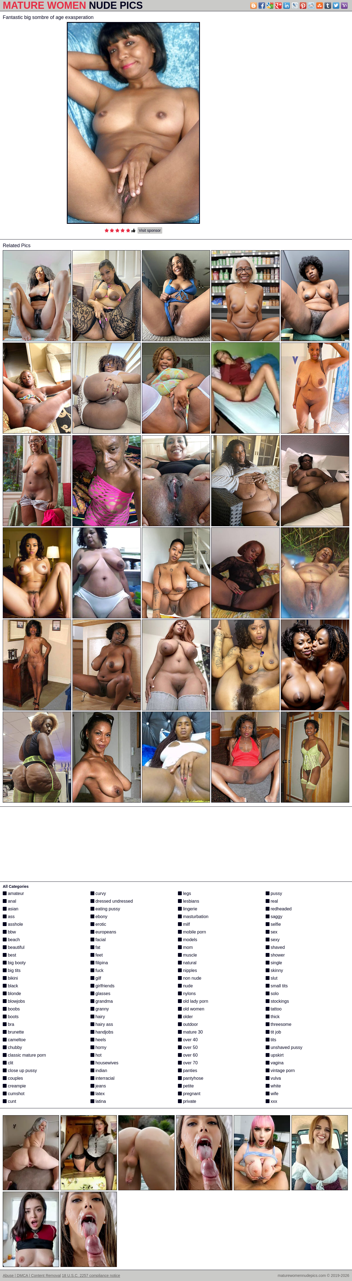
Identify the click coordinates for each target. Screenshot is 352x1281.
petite (186, 1086)
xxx (271, 1101)
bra (8, 1024)
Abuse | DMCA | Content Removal (32, 1275)
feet (96, 955)
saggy (274, 916)
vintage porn (280, 1070)
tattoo (274, 1009)
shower (275, 955)
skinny (274, 970)
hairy (97, 1016)
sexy (273, 939)
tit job (273, 1032)
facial (98, 939)
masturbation (193, 916)
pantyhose (190, 1078)
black (10, 986)
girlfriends (102, 986)
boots (11, 1016)
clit (8, 1062)
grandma (101, 1001)
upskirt (275, 1055)
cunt (9, 1101)
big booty (14, 962)
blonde (12, 993)
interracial (102, 1078)
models (187, 939)
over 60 (188, 1055)
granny (99, 1009)
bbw (9, 932)
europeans (103, 932)
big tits (12, 970)
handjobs (101, 1032)
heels (98, 1039)
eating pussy (105, 909)
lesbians (188, 901)
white (273, 1086)
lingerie (187, 909)
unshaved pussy (284, 1047)
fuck (97, 970)
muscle (187, 955)
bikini (10, 978)
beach (11, 939)
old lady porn (193, 1001)
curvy (98, 893)
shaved (275, 947)
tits (271, 1039)
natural (187, 962)
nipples (187, 970)
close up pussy (20, 1070)
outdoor (188, 1024)
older (185, 1016)
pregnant (189, 1093)
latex (97, 1093)
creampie (14, 1086)
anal (9, 901)
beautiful (13, 947)
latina (98, 1101)
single (274, 962)
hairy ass (101, 1024)
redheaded (279, 909)
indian (98, 1070)
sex (271, 932)
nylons (187, 993)
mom (185, 947)
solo (272, 993)
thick (273, 1016)
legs (184, 893)
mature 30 (190, 1032)
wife (272, 1093)
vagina (275, 1062)
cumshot (13, 1093)
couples (13, 1078)
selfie (273, 924)
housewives (104, 1062)
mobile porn (192, 932)
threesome (279, 1024)
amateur (13, 893)
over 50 (188, 1047)
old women (191, 1009)
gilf (95, 978)
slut (271, 978)
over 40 (188, 1039)
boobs (11, 1009)
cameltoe (14, 1039)
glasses (100, 993)
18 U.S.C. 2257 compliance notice (91, 1275)
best (9, 955)
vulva (273, 1078)
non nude (189, 978)
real (272, 901)
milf (184, 924)
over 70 (188, 1062)
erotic (98, 924)
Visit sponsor (150, 230)
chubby (12, 1047)
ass (9, 916)
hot (96, 1055)
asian (10, 909)
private (187, 1101)
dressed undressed (111, 901)
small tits (277, 986)
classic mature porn (24, 1055)
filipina (99, 962)
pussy (274, 893)
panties (187, 1070)
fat (95, 947)
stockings (277, 1001)
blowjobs (14, 1001)
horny (98, 1047)
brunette (13, 1032)
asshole (13, 924)
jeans (98, 1086)
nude (185, 986)
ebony (99, 916)
